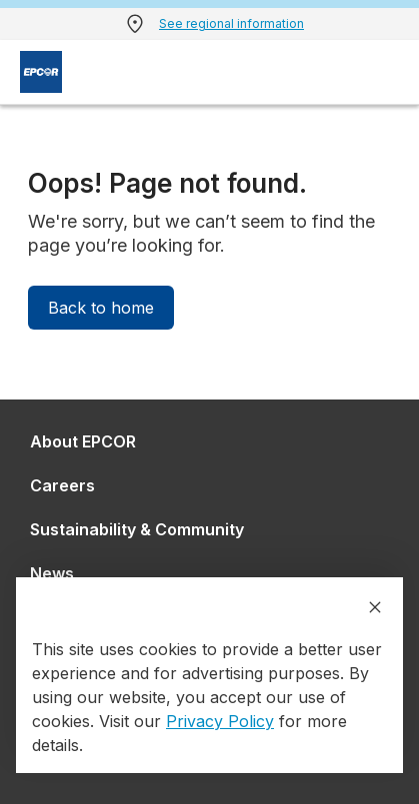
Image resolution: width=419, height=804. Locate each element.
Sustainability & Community (137, 529)
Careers (62, 485)
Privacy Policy (220, 721)
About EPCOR (83, 441)
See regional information (231, 23)
